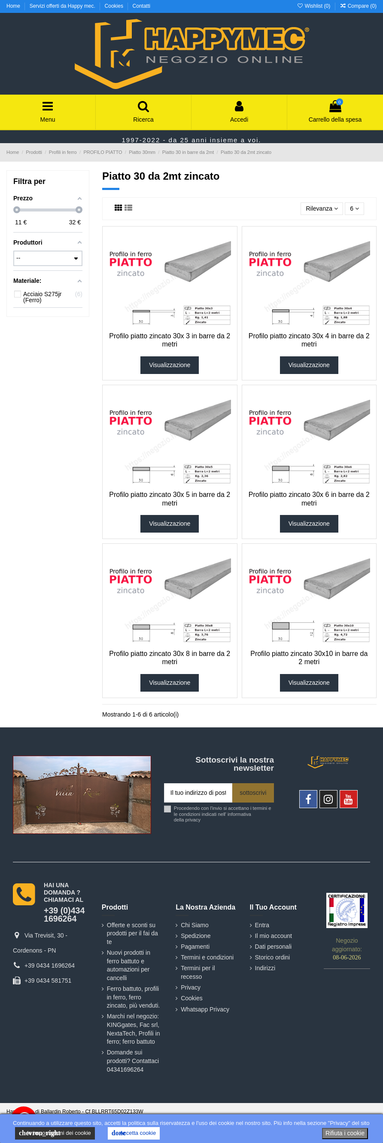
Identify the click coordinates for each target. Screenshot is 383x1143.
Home (13, 6)
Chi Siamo (195, 925)
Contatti (141, 6)
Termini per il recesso (198, 972)
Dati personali (273, 946)
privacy (193, 819)
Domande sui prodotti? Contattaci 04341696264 (133, 1061)
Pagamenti (195, 946)
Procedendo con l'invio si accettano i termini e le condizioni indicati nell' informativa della (222, 814)
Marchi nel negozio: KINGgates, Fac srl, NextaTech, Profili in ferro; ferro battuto (133, 1029)
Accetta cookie (134, 1133)
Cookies (115, 6)
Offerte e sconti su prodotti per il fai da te (132, 933)
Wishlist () (314, 6)
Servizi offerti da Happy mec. (63, 6)
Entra (262, 925)
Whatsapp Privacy (205, 1009)
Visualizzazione (169, 365)
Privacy (191, 987)
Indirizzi (265, 968)
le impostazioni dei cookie (55, 1133)
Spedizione (195, 935)
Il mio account (273, 935)
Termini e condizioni (207, 957)
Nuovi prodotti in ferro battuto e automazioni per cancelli (128, 965)
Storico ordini (272, 957)
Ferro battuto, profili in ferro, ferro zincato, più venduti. (133, 997)
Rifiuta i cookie (345, 1133)
